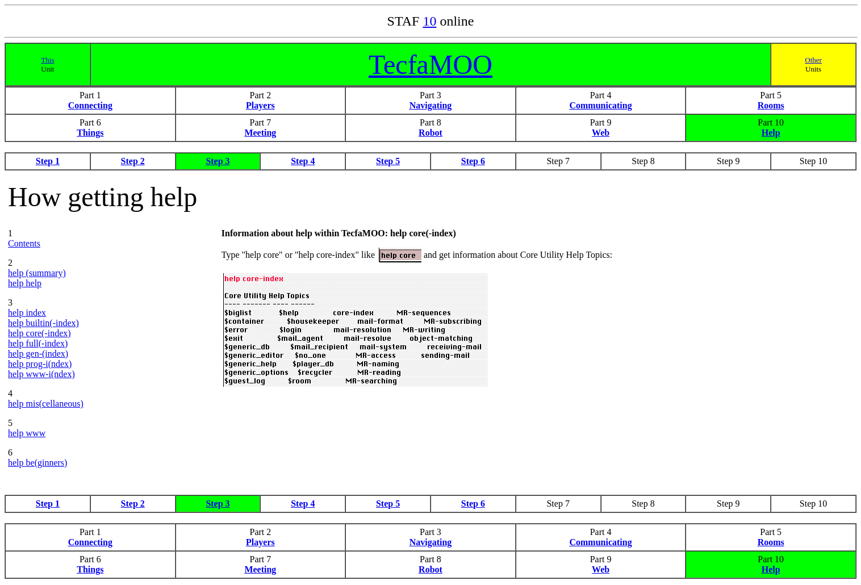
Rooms (771, 105)
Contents (24, 243)
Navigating (430, 105)
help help (24, 283)
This (47, 60)
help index (27, 312)
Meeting (260, 132)
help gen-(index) (38, 353)
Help (771, 132)
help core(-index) (39, 333)
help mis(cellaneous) (45, 403)
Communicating (600, 105)
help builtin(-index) (43, 323)
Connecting (90, 105)
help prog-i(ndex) (40, 364)
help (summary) (37, 273)
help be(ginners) (37, 462)
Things (90, 132)
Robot (430, 132)
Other (813, 60)
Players (260, 105)
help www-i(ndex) (41, 374)
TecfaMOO (430, 64)
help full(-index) (38, 343)
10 (429, 21)
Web (600, 132)
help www (26, 433)
